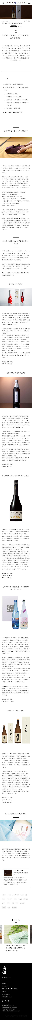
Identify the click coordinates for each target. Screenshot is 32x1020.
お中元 (9, 895)
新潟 (13, 903)
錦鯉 (20, 328)
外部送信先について (7, 996)
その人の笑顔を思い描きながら (14, 112)
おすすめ (4, 895)
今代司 (20, 899)
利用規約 (4, 991)
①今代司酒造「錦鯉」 (12, 93)
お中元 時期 (16, 895)
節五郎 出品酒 (6, 431)
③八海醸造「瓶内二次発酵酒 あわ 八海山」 (18, 100)
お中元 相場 (24, 895)
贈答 (9, 907)
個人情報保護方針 (6, 994)
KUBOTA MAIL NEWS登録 (9, 988)
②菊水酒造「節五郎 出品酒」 (14, 97)
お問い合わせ (5, 986)
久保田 (15, 899)
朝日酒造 (22, 903)
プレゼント (9, 899)
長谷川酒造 (14, 907)
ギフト (3, 899)
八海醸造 (25, 899)
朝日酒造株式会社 (6, 977)
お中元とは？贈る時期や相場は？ (15, 84)
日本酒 (17, 903)
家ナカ (3, 903)
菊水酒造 (4, 907)
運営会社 (4, 983)
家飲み (8, 903)
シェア (20, 26)
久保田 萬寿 (16, 773)
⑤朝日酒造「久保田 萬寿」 (14, 108)
